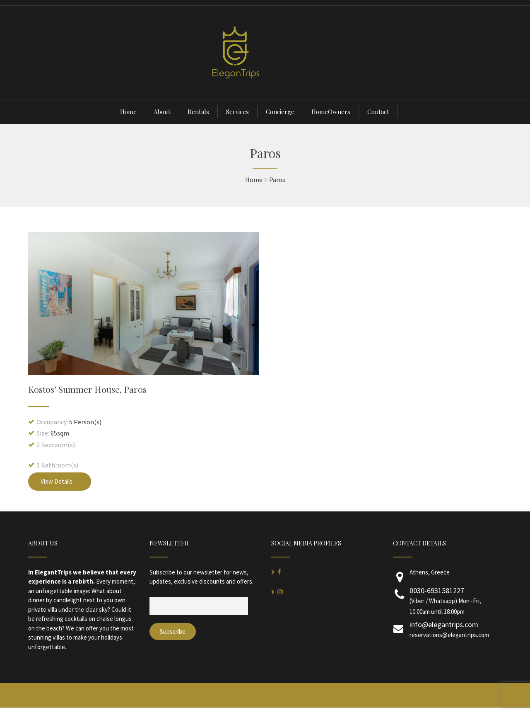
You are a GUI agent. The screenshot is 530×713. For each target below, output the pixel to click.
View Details (60, 481)
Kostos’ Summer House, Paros (87, 389)
